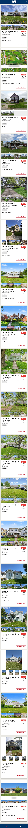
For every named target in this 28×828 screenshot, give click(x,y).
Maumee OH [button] (7, 79)
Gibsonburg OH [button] (8, 251)
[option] (14, 15)
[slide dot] (13, 109)
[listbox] (14, 15)
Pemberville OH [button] (8, 724)
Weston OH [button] (7, 294)
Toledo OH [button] (7, 36)
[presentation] (14, 1)
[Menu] (26, 2)
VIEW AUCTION (21, 44)
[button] (14, 2)
